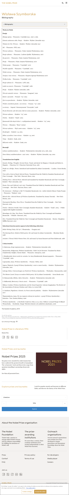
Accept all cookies (40, 491)
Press (4, 455)
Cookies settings (27, 491)
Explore (34, 409)
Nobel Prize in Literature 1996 (15, 329)
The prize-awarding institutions (30, 434)
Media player (52, 459)
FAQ (3, 462)
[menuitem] (12, 455)
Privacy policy (30, 455)
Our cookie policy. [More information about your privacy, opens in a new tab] (30, 488)
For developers (53, 455)
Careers (50, 462)
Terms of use (29, 459)
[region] (34, 489)
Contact (5, 459)
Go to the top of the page (8, 321)
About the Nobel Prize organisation (19, 422)
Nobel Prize (7, 483)
